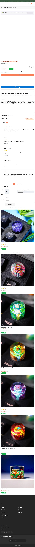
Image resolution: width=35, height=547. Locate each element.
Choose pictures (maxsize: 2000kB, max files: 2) (25, 189)
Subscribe (23, 540)
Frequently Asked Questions (6, 114)
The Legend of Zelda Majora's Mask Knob (9, 286)
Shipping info (3, 111)
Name (2, 193)
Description (3, 90)
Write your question (29, 117)
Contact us (2, 516)
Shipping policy (3, 513)
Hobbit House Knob (5, 488)
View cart (30, 13)
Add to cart (17, 74)
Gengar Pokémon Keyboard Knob (7, 407)
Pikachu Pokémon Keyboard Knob (7, 367)
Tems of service (3, 510)
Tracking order (3, 508)
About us (19, 508)
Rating (2, 189)
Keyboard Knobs (6, 7)
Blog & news (20, 511)
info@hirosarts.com (6, 527)
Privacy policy (3, 511)
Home (1, 7)
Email (2, 196)
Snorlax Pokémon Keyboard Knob (7, 326)
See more (2, 109)
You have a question (5, 117)
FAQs (19, 513)
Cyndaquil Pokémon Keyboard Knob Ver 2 (9, 447)
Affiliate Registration (21, 510)
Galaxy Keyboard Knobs (5, 242)
